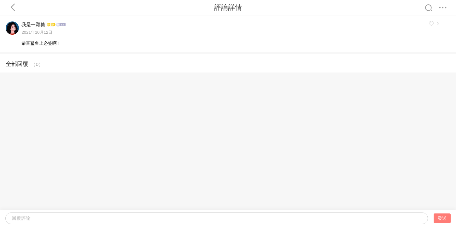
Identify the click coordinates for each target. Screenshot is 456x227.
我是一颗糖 (33, 24)
